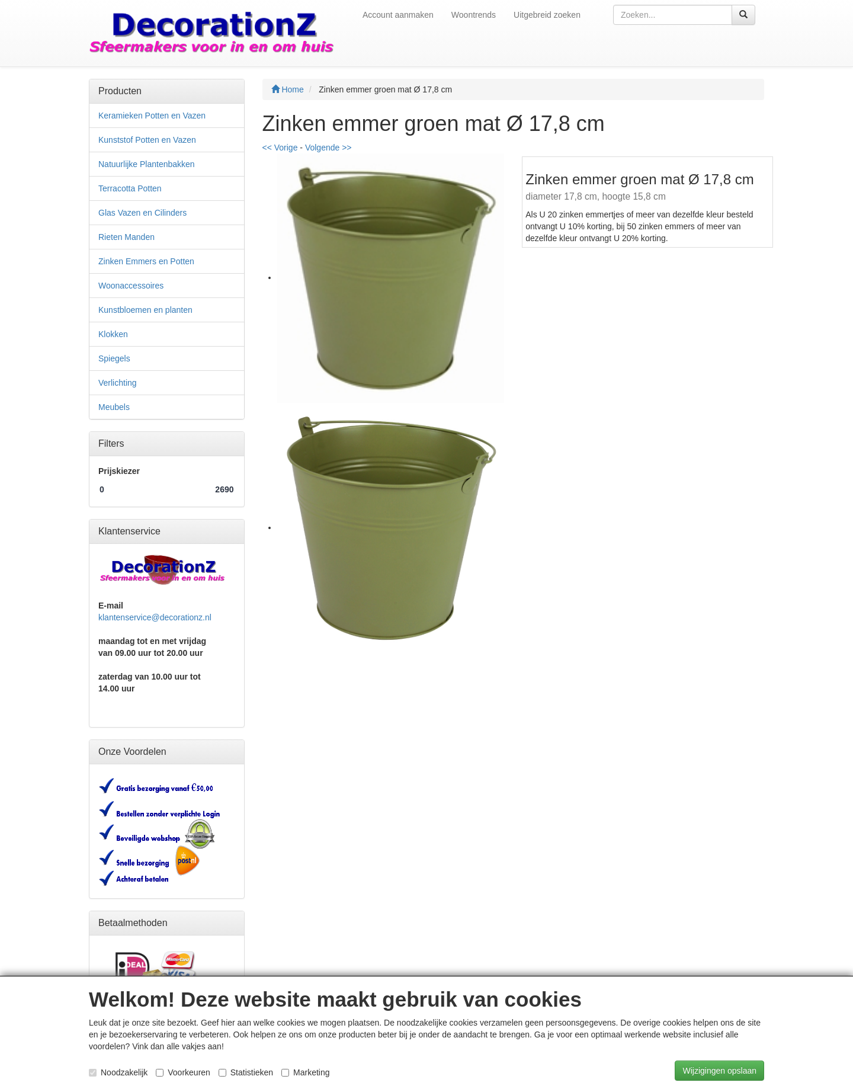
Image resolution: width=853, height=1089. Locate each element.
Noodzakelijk (118, 1072)
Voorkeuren (183, 1072)
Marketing (305, 1072)
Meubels (114, 407)
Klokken (113, 334)
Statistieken (246, 1072)
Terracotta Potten (130, 188)
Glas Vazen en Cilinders (142, 212)
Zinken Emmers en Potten (146, 261)
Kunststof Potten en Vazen (147, 140)
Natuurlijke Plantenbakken (146, 164)
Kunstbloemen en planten (145, 310)
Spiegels (114, 358)
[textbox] (672, 15)
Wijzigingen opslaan (719, 1070)
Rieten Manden (126, 237)
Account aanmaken (398, 15)
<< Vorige (280, 147)
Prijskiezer (119, 471)
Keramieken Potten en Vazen (152, 115)
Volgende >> (328, 147)
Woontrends (473, 15)
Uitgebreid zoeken (547, 15)
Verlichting (117, 382)
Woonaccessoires (130, 285)
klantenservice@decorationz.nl (154, 617)
